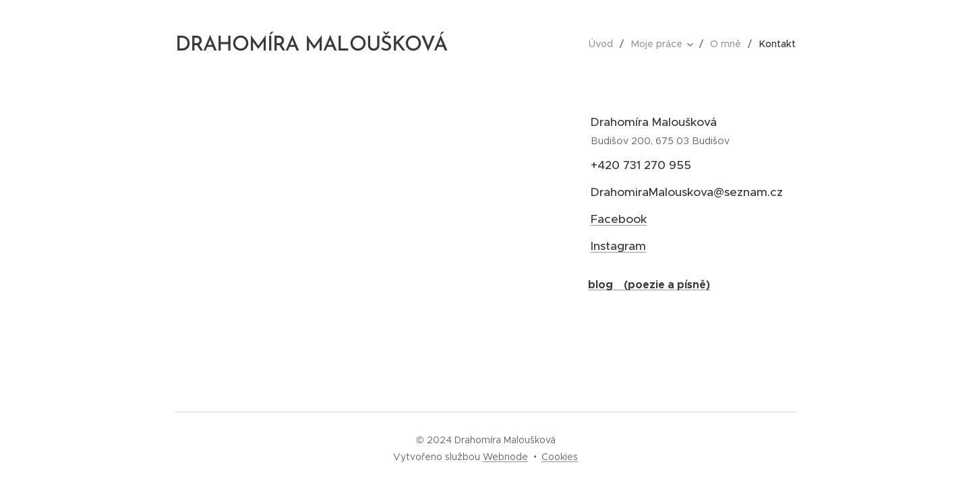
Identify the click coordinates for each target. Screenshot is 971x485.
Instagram (618, 245)
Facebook (619, 219)
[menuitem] (607, 44)
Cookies (559, 457)
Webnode (505, 457)
